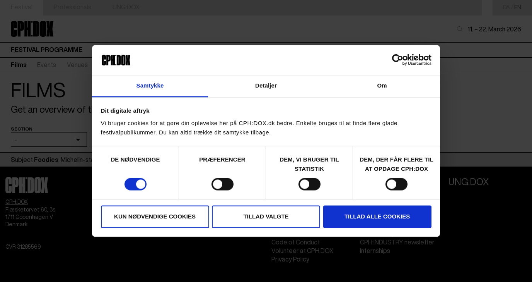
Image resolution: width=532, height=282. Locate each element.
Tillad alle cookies (377, 216)
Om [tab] (382, 85)
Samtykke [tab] (150, 85)
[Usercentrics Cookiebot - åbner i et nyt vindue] (397, 60)
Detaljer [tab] (266, 85)
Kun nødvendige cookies (155, 216)
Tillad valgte (265, 216)
